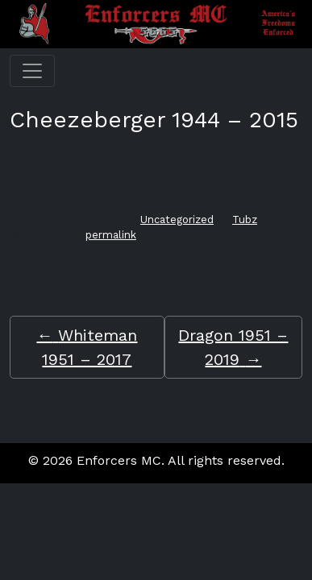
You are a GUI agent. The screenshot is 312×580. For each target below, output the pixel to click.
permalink (110, 235)
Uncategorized (177, 219)
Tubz (244, 219)
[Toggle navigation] (32, 71)
